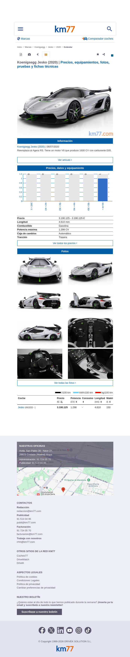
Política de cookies (27, 576)
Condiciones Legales (28, 580)
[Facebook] (42, 630)
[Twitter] (51, 630)
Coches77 (22, 555)
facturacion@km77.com (30, 534)
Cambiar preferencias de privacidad (36, 587)
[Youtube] (69, 630)
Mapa (49, 454)
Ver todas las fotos (65, 382)
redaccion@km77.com (29, 511)
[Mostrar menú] (20, 29)
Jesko (26, 407)
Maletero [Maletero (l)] (111, 400)
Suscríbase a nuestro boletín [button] (39, 611)
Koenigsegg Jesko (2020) (31, 146)
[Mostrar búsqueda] (109, 29)
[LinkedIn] (60, 630)
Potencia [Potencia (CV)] (76, 400)
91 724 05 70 (44, 459)
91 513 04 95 (39, 463)
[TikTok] (88, 630)
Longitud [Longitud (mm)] (100, 400)
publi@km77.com (26, 522)
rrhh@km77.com (26, 541)
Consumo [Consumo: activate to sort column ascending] (87, 400)
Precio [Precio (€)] (60, 400)
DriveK (20, 563)
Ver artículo (65, 160)
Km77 (64, 29)
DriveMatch (23, 559)
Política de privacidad (28, 584)
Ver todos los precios (65, 243)
